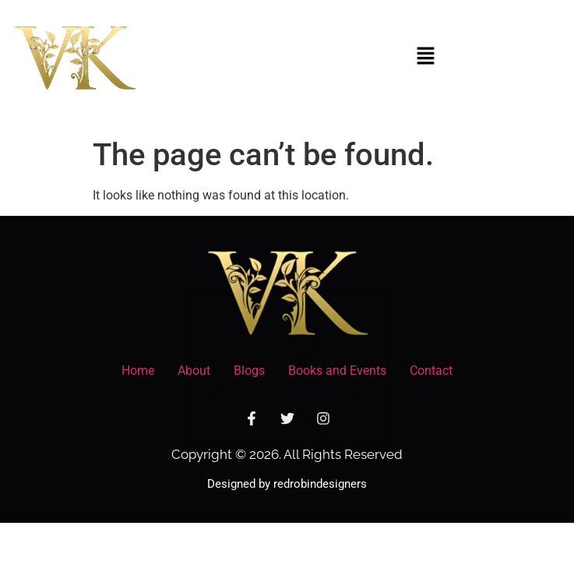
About (194, 370)
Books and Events (337, 370)
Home (137, 370)
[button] (425, 57)
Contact (431, 370)
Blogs (249, 370)
